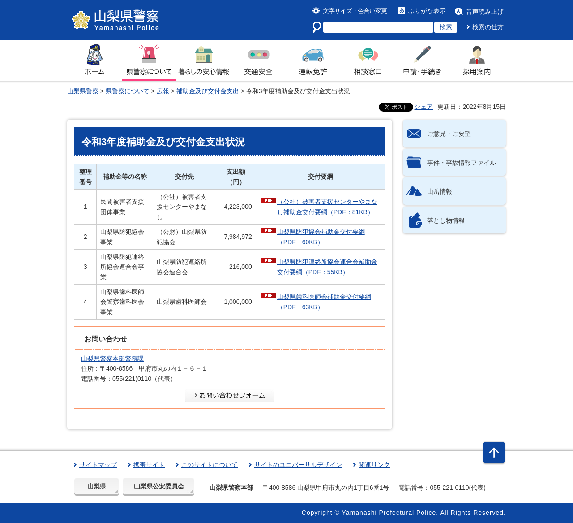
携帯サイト (149, 464)
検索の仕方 (488, 26)
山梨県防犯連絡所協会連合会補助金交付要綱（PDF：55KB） (327, 266)
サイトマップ (98, 464)
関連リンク (374, 464)
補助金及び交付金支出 (207, 91)
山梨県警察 (82, 91)
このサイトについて (209, 464)
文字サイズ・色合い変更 (355, 10)
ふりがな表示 (427, 10)
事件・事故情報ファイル (461, 162)
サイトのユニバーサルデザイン (298, 464)
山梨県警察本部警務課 (112, 358)
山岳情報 (439, 191)
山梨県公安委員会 (159, 486)
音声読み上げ (485, 11)
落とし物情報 (446, 220)
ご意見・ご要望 (449, 133)
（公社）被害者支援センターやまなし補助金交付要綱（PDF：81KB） (327, 206)
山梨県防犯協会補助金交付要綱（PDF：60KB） (321, 236)
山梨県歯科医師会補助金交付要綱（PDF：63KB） (324, 301)
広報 (163, 91)
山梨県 (96, 486)
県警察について (128, 91)
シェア (423, 106)
